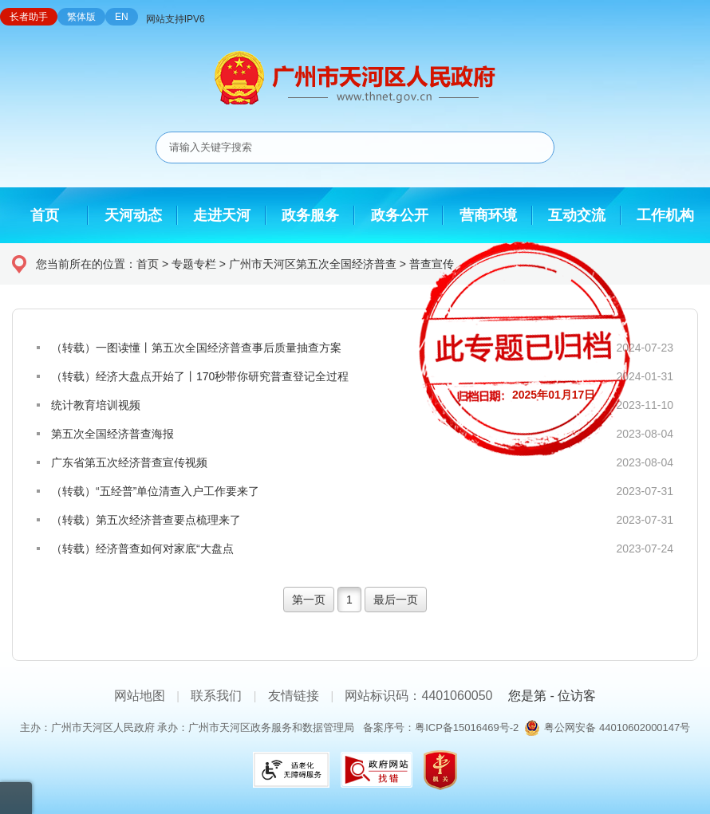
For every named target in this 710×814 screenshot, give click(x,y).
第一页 (308, 599)
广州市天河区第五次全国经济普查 (312, 264)
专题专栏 (194, 264)
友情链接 (293, 695)
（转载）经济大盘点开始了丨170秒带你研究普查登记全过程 (200, 376)
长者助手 (29, 16)
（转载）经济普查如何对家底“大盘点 (142, 548)
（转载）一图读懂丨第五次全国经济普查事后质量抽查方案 (196, 347)
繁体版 (81, 16)
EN (121, 16)
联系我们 (216, 695)
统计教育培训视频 (95, 405)
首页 (147, 264)
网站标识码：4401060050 (418, 695)
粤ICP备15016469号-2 (467, 727)
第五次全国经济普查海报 (112, 433)
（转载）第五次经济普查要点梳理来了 (146, 519)
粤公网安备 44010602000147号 (617, 727)
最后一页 (395, 599)
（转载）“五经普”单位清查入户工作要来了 (155, 491)
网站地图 (139, 695)
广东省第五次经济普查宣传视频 (129, 462)
